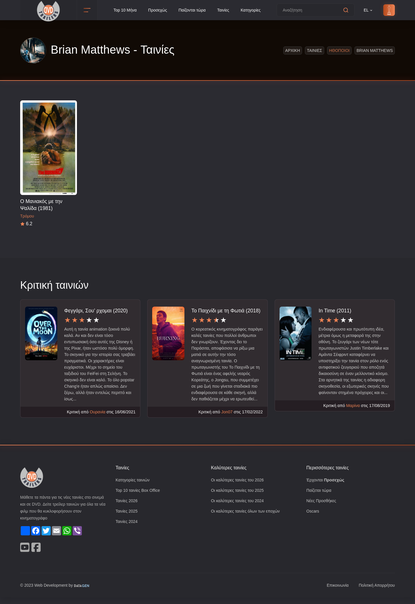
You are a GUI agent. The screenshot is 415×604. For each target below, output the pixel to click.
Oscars (312, 519)
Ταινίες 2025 (127, 519)
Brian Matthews (374, 50)
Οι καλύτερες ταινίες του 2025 (239, 497)
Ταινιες (314, 50)
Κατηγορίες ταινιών (134, 487)
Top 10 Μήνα (122, 10)
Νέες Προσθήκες (321, 508)
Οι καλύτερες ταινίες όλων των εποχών (248, 519)
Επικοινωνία (334, 592)
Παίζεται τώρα (319, 497)
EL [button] (368, 10)
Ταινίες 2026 (127, 508)
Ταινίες (224, 10)
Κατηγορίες (253, 10)
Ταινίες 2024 (127, 529)
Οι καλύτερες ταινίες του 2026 (239, 487)
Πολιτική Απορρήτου (375, 592)
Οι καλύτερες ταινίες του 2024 (239, 508)
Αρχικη (292, 50)
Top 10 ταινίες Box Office (139, 497)
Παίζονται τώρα (192, 10)
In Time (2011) (334, 310)
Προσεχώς (156, 10)
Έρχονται (326, 487)
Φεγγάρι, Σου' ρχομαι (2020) (96, 310)
